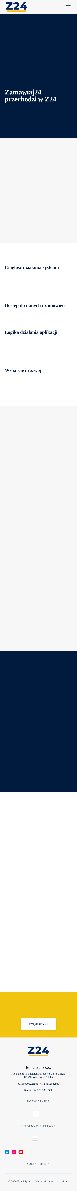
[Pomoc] (68, 7)
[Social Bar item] (7, 1152)
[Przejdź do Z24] (38, 1024)
